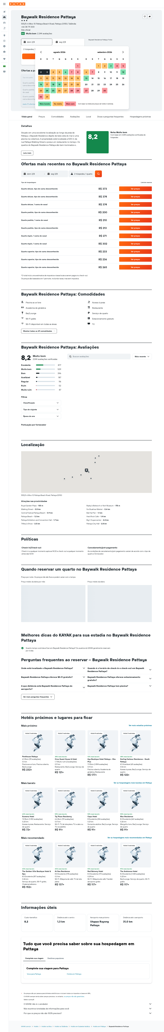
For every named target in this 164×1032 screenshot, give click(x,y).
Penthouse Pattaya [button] (30, 756)
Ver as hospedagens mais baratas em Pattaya (133, 783)
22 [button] (78, 84)
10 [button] (47, 78)
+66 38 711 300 (27, 26)
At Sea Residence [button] (62, 871)
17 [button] (47, 84)
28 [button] (71, 90)
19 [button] (59, 84)
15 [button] (78, 78)
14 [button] (72, 78)
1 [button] (77, 66)
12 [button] (59, 78)
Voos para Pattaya (34, 974)
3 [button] (47, 72)
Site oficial (25, 30)
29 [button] (78, 90)
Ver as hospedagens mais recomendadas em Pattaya (129, 837)
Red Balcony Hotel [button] (95, 871)
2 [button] (41, 72)
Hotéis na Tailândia (61, 1026)
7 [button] (71, 72)
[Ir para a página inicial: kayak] (17, 4)
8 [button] (77, 72)
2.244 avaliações (44, 33)
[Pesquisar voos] (4, 11)
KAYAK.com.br (26, 1026)
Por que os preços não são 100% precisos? (88, 1013)
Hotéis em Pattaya (74, 974)
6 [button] (65, 72)
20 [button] (65, 84)
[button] (4, 4)
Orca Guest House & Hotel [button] (66, 759)
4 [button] (53, 72)
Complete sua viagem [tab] (34, 958)
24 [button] (47, 90)
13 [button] (65, 78)
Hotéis (36, 1026)
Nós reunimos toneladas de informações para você (88, 1008)
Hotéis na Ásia (47, 1026)
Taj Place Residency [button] (63, 816)
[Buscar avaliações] (101, 356)
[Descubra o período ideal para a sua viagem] (4, 46)
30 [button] (41, 96)
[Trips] (4, 59)
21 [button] (72, 84)
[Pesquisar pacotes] (4, 28)
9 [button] (41, 78)
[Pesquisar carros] (4, 22)
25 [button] (53, 90)
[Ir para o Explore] (4, 35)
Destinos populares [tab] (56, 958)
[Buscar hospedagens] (4, 17)
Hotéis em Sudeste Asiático (80, 1026)
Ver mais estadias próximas (140, 725)
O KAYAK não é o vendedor (88, 1003)
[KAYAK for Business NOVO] (4, 51)
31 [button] (47, 96)
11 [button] (53, 78)
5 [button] (59, 72)
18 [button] (53, 84)
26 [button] (59, 90)
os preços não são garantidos (74, 996)
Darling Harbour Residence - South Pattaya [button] (135, 760)
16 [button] (41, 84)
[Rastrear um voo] (4, 40)
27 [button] (65, 90)
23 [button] (41, 90)
